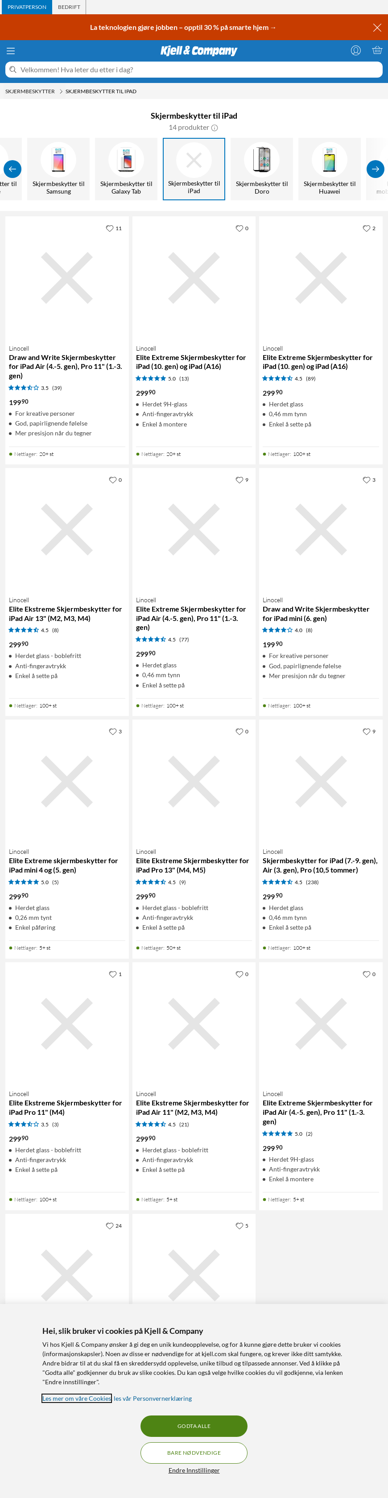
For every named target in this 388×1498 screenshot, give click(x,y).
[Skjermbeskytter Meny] (61, 91)
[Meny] (10, 51)
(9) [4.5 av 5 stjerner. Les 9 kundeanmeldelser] (182, 882)
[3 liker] (369, 479)
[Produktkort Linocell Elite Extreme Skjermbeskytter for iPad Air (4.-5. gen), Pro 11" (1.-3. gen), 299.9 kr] (194, 530)
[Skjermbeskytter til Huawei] (330, 169)
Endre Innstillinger (194, 1470)
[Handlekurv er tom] (377, 50)
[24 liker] (114, 1225)
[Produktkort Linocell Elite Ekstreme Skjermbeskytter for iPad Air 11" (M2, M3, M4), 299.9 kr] (194, 1024)
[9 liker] (241, 479)
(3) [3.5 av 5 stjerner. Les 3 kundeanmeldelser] (55, 1124)
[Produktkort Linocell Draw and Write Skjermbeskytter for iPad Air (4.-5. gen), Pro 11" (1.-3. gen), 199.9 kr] (67, 278)
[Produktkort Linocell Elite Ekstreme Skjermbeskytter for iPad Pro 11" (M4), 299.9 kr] (67, 1024)
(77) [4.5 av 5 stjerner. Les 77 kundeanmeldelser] (184, 639)
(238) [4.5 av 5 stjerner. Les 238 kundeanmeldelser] (312, 882)
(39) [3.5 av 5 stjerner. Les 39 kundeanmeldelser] (57, 388)
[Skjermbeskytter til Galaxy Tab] (126, 169)
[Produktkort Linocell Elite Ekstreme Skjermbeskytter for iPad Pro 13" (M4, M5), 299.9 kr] (194, 781)
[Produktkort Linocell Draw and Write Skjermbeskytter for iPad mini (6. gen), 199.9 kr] (321, 530)
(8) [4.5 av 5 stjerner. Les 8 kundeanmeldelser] (55, 630)
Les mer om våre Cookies (76, 1398)
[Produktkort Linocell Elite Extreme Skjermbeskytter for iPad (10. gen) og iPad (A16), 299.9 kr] (194, 278)
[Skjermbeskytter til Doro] (262, 169)
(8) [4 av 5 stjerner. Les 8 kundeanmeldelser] (309, 630)
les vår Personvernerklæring (153, 1398)
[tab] (27, 7)
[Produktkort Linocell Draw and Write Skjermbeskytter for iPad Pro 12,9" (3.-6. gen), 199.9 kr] (194, 1275)
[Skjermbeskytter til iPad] (194, 169)
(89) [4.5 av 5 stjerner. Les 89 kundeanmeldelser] (311, 378)
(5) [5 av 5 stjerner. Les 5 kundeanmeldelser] (55, 882)
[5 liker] (241, 1225)
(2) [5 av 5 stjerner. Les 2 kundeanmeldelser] (309, 1133)
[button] (214, 127)
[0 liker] (241, 228)
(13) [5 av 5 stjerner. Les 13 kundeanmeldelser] (184, 378)
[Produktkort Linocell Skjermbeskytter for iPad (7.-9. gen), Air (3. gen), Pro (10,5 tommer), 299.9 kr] (321, 781)
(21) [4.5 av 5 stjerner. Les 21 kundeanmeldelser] (184, 1124)
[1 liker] (115, 973)
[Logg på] (356, 50)
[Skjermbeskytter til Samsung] (59, 169)
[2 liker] (369, 228)
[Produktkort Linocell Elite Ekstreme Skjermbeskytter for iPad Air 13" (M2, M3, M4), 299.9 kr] (67, 530)
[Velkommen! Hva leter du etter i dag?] (200, 69)
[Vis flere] (375, 169)
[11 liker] (114, 228)
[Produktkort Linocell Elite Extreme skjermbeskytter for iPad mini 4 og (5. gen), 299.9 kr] (67, 781)
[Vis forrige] (12, 169)
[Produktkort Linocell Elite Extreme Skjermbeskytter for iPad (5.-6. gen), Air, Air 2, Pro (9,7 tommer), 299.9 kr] (67, 1275)
